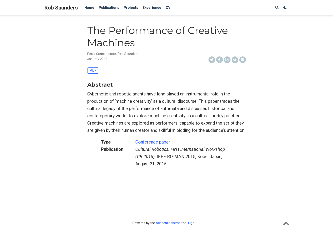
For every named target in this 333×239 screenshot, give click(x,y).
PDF (93, 70)
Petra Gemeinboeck (101, 54)
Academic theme (168, 223)
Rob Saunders (61, 8)
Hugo (190, 223)
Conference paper (152, 142)
